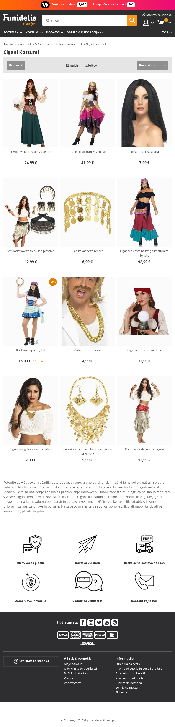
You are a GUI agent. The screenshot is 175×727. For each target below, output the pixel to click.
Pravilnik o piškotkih (129, 678)
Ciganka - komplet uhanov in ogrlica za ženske (87, 451)
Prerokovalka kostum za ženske (30, 152)
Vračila (68, 678)
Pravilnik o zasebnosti (130, 673)
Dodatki (53, 32)
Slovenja (121, 692)
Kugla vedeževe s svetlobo (144, 350)
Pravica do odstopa (129, 683)
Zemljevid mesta (127, 687)
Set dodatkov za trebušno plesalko (30, 251)
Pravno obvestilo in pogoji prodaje (139, 669)
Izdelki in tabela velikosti (80, 669)
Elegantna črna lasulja (144, 152)
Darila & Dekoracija (83, 32)
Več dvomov (72, 683)
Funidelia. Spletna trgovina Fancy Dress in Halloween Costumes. (19, 20)
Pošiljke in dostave (76, 673)
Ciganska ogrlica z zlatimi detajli (31, 449)
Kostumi (32, 32)
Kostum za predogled (30, 350)
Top (165, 32)
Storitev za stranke (31, 661)
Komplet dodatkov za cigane (144, 449)
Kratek (14, 65)
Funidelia (9, 44)
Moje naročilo (73, 664)
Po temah (11, 32)
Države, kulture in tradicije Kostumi (58, 44)
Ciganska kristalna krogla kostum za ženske (144, 253)
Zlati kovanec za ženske (87, 251)
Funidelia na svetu (128, 664)
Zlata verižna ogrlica (87, 350)
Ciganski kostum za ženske (87, 152)
